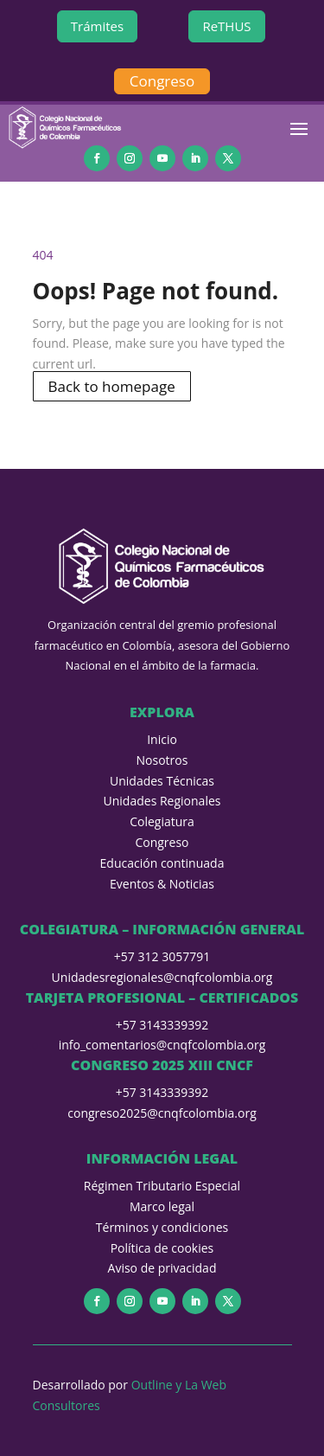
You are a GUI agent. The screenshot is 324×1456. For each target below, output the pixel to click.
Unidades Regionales (162, 800)
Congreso (162, 81)
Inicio (162, 739)
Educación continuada (162, 863)
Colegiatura (162, 821)
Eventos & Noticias (162, 884)
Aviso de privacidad (162, 1268)
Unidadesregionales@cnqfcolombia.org (162, 977)
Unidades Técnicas (162, 781)
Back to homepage (111, 386)
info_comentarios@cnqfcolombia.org (162, 1044)
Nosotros (162, 760)
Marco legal (162, 1206)
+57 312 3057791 (162, 956)
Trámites (97, 26)
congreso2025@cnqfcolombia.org (161, 1113)
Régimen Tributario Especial (162, 1185)
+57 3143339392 (162, 1025)
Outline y (158, 1384)
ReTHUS (226, 26)
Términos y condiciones (162, 1227)
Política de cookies (162, 1248)
